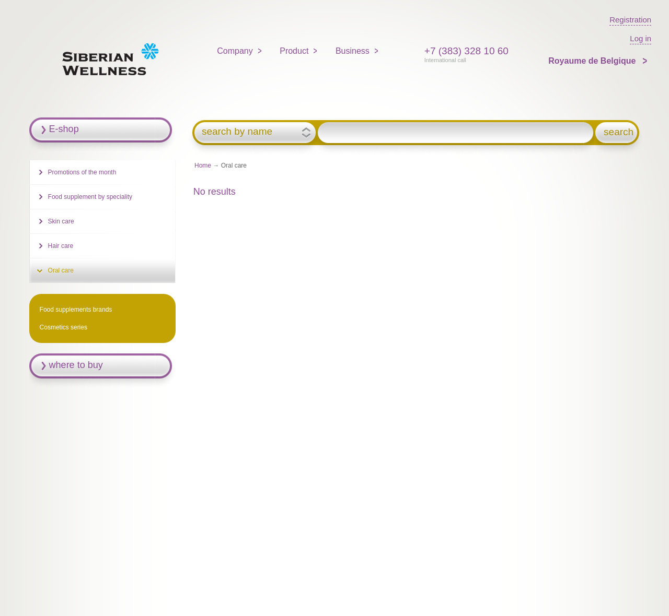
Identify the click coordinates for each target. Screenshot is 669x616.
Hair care (61, 246)
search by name (237, 131)
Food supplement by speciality (90, 196)
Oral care (61, 270)
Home (202, 165)
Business (353, 50)
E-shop (64, 129)
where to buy (76, 365)
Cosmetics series (63, 327)
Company (234, 50)
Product (294, 50)
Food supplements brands (76, 309)
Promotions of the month (82, 172)
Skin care (61, 221)
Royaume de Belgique (593, 60)
